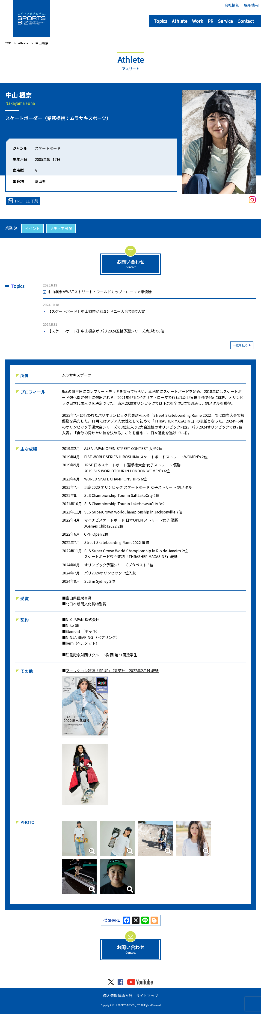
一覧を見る (240, 345)
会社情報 (232, 5)
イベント (32, 228)
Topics (160, 21)
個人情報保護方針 (117, 995)
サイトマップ (147, 995)
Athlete (179, 21)
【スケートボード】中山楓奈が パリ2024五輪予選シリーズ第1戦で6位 (106, 331)
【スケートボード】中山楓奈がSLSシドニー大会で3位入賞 (96, 311)
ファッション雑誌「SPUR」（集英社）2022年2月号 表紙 (112, 670)
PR (210, 21)
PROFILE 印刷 (26, 201)
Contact (245, 21)
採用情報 (251, 5)
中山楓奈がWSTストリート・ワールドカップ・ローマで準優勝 (100, 291)
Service (225, 21)
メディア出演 (61, 228)
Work (197, 21)
